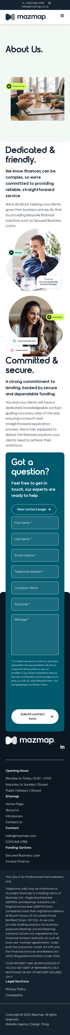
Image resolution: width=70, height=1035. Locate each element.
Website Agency (17, 1024)
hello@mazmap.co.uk (36, 4)
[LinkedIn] (62, 747)
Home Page (15, 804)
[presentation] (39, 698)
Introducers (14, 816)
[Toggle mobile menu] (62, 16)
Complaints (14, 995)
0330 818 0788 (33, 3)
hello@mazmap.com (21, 836)
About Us (12, 810)
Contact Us (14, 822)
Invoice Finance (17, 861)
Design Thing (39, 1024)
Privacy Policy (40, 684)
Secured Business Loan (23, 855)
